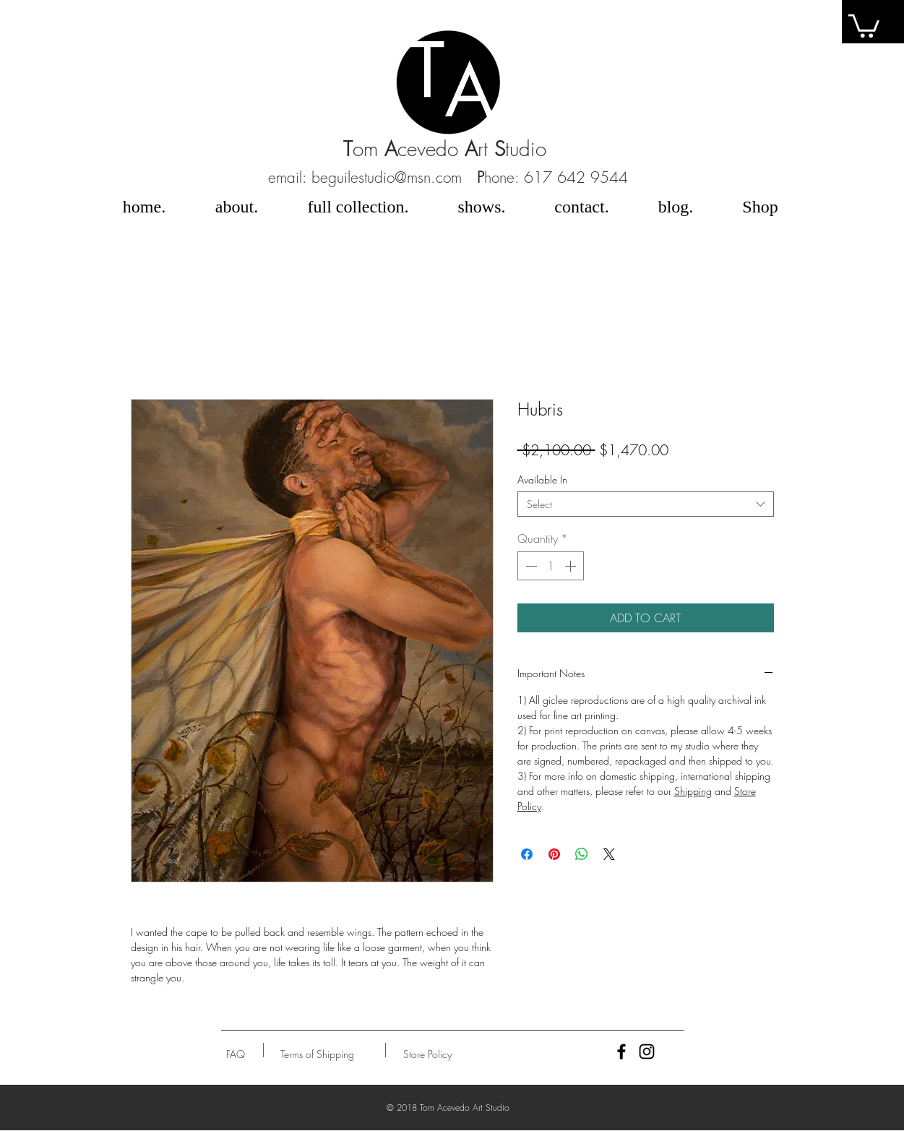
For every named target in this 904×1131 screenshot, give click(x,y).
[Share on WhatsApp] (581, 854)
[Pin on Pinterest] (554, 854)
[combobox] (645, 504)
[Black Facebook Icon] (621, 1051)
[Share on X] (609, 854)
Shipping (693, 791)
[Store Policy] (427, 1053)
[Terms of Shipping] (317, 1053)
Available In (542, 479)
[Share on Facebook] (526, 854)
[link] (863, 25)
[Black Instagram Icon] (647, 1051)
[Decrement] (530, 566)
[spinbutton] (550, 566)
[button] (235, 1053)
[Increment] (571, 566)
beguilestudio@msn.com (386, 177)
